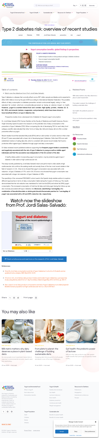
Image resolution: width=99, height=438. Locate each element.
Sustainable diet (48, 12)
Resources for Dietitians (64, 12)
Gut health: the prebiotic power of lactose (83, 112)
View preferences (90, 431)
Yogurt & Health (34, 12)
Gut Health (52, 392)
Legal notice (78, 435)
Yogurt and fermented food (32, 386)
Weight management (55, 405)
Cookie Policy (72, 435)
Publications (78, 389)
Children (26, 417)
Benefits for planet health (56, 414)
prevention (63, 35)
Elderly (26, 420)
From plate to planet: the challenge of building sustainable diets (84, 104)
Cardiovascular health (55, 403)
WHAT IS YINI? (6, 424)
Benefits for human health (56, 417)
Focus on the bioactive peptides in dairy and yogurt (85, 119)
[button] (95, 422)
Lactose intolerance (54, 395)
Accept (62, 431)
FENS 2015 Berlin (49, 25)
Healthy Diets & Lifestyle (55, 389)
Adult (25, 414)
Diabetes (29, 35)
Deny (75, 431)
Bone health (52, 397)
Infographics (78, 392)
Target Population (81, 12)
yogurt (79, 35)
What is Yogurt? (28, 389)
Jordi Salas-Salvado (50, 35)
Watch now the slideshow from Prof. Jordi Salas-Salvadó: (24, 93)
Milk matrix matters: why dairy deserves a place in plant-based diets (85, 96)
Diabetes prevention (54, 400)
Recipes (77, 397)
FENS (38, 35)
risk (71, 35)
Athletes (26, 422)
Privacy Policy (27, 430)
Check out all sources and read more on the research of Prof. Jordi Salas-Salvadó (34, 259)
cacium (20, 35)
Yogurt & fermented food (17, 12)
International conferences (81, 395)
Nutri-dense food (29, 392)
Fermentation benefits (30, 395)
